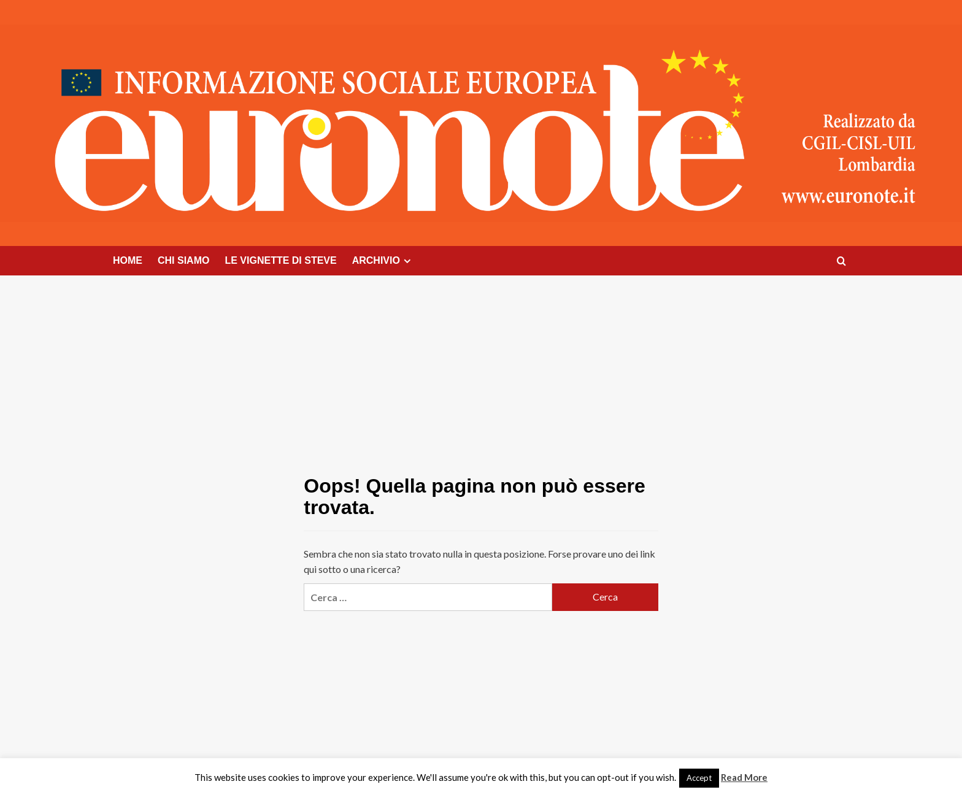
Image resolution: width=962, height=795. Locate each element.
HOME (127, 260)
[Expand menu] (407, 261)
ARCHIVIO (383, 260)
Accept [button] (699, 778)
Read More (744, 777)
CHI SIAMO (183, 260)
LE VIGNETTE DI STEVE (280, 260)
